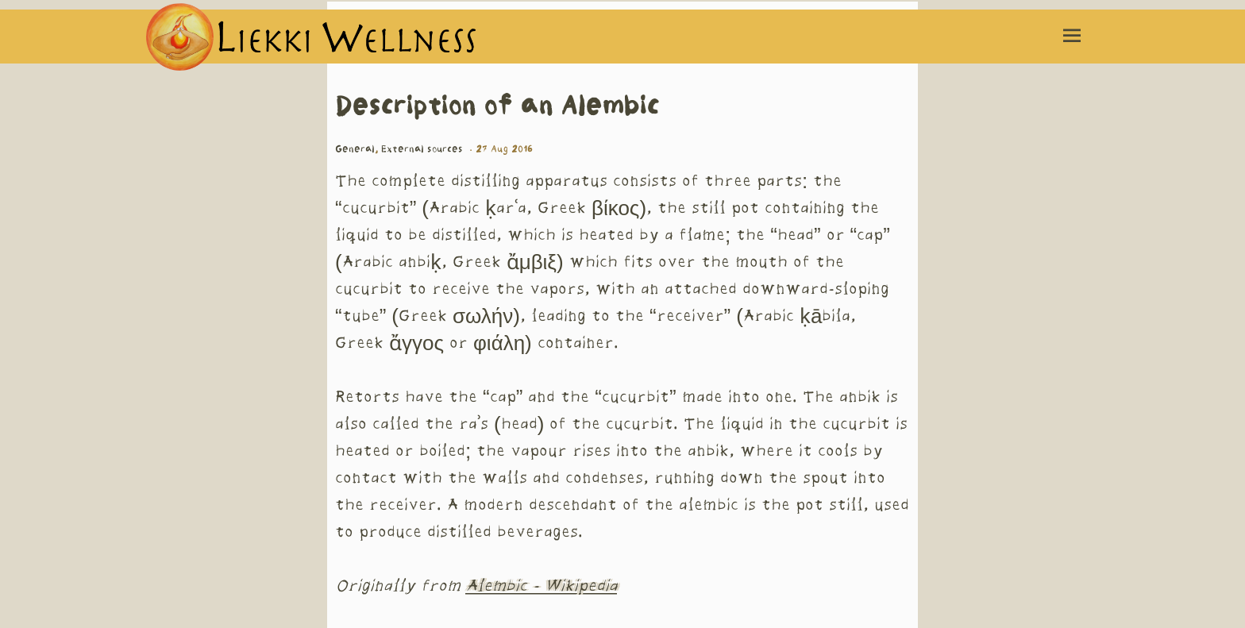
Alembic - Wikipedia (541, 586)
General (355, 149)
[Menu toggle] (1072, 37)
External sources (422, 149)
